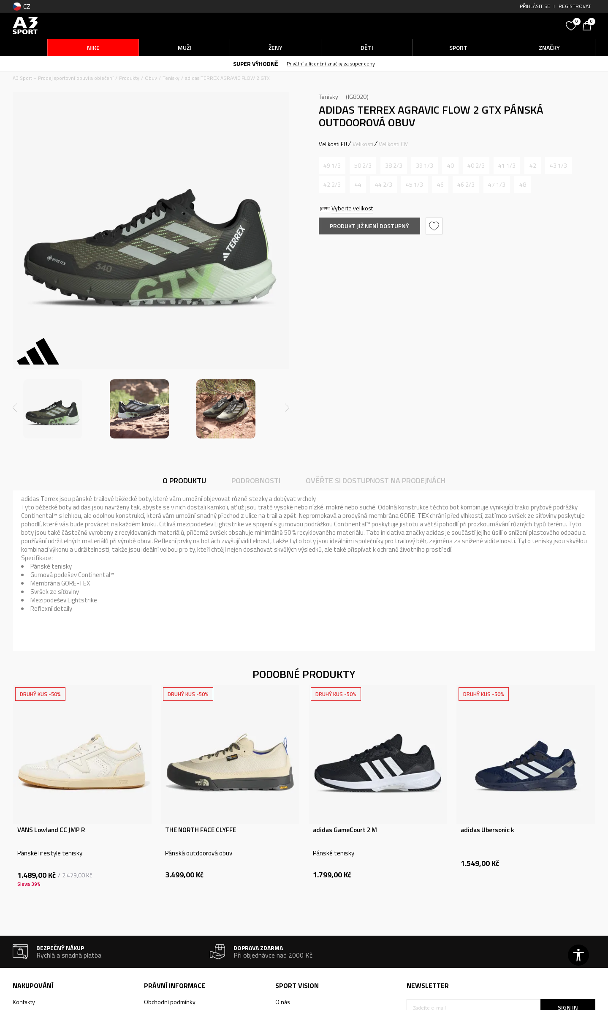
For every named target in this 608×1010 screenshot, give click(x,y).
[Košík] (589, 25)
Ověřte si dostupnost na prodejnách (375, 480)
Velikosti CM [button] (394, 144)
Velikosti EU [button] (333, 144)
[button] (498, 25)
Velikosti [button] (363, 144)
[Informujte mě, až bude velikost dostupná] (332, 165)
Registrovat (575, 6)
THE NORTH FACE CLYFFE (200, 830)
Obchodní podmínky (169, 1001)
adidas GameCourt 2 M (345, 830)
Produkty (129, 78)
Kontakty (24, 1001)
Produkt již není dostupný (369, 225)
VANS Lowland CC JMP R (51, 830)
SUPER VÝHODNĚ (255, 63)
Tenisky (171, 78)
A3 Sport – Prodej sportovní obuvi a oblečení (63, 78)
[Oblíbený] (572, 25)
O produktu (184, 480)
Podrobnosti (255, 480)
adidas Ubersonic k (487, 830)
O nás (282, 1001)
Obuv (151, 78)
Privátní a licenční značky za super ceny (331, 64)
